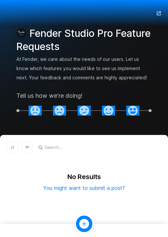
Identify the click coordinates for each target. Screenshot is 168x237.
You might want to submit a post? (84, 188)
